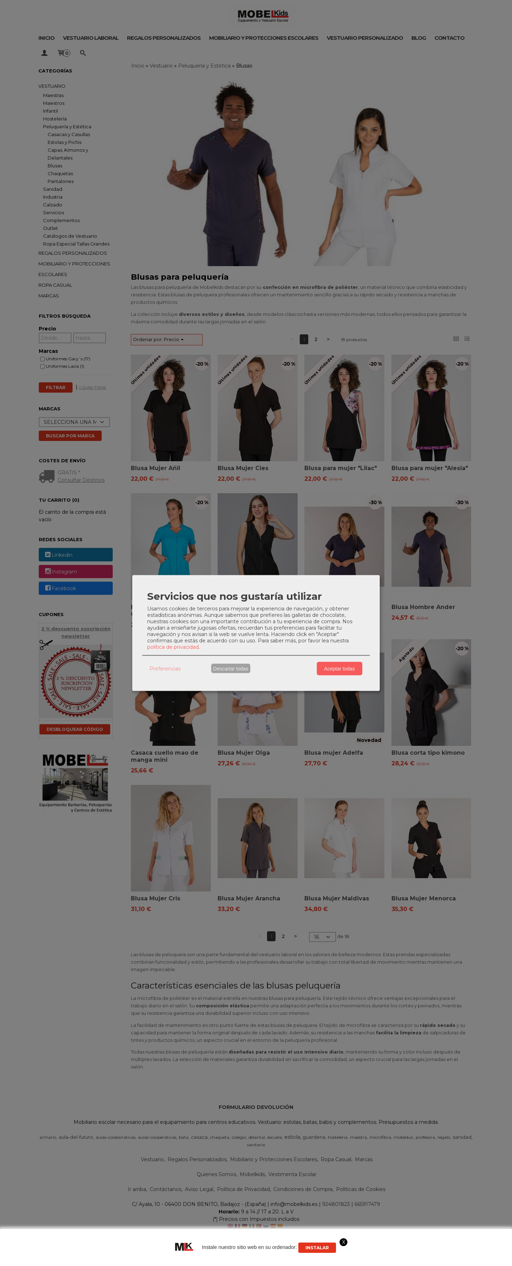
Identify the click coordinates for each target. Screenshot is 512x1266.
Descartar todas (231, 668)
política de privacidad (173, 647)
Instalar (317, 1247)
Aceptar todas (339, 668)
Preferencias (165, 668)
